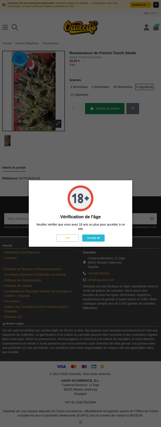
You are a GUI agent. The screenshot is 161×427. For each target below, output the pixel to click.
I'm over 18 (93, 238)
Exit (67, 238)
